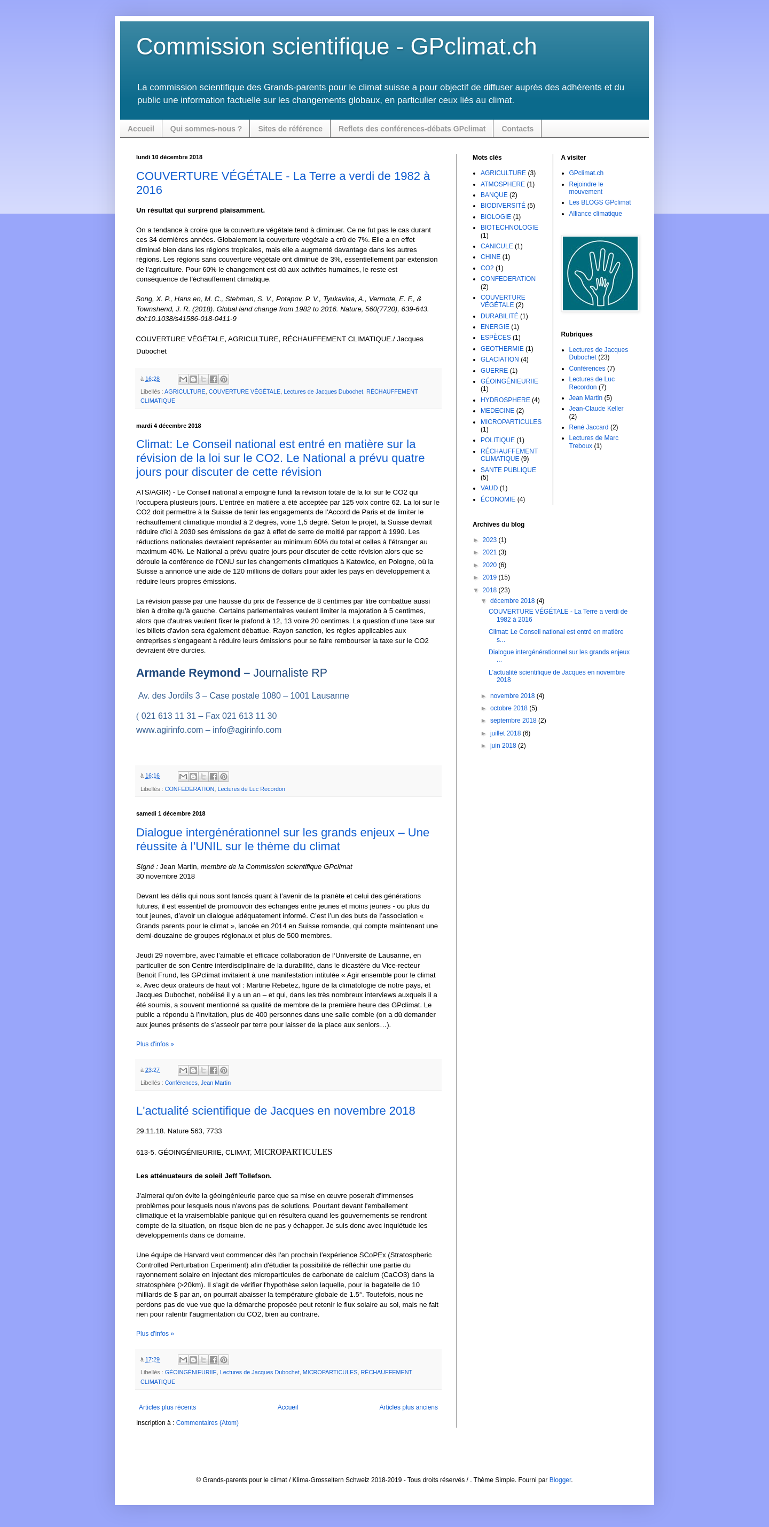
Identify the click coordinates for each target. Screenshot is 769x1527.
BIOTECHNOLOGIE (509, 227)
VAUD (489, 488)
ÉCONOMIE (498, 499)
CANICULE (497, 246)
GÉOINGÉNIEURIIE (191, 1372)
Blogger (560, 1480)
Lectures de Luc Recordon (251, 789)
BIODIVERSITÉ (503, 205)
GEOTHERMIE (502, 349)
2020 (491, 565)
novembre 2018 (513, 696)
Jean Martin (216, 1082)
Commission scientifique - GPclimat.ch (336, 46)
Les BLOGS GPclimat (600, 202)
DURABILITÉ (500, 316)
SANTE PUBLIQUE (508, 470)
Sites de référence (290, 128)
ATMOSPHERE (503, 184)
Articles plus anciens (409, 1407)
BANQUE (494, 195)
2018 (491, 590)
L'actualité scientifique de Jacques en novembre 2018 (275, 1110)
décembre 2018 (513, 601)
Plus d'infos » (155, 1044)
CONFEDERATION (190, 789)
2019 (491, 577)
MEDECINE (497, 410)
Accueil (141, 128)
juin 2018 (504, 745)
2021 (491, 552)
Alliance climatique (595, 213)
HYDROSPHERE (505, 400)
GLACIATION (500, 359)
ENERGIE (495, 327)
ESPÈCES (496, 337)
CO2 (487, 268)
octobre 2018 (509, 708)
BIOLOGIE (496, 217)
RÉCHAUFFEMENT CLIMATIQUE (509, 455)
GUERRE (494, 370)
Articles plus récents (167, 1407)
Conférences (181, 1082)
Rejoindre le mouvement (586, 188)
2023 (491, 540)
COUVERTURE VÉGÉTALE (245, 391)
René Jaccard (589, 427)
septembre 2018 (514, 720)
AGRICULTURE (185, 391)
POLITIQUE (498, 440)
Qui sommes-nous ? (206, 128)
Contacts (517, 128)
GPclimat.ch (586, 173)
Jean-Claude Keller (596, 408)
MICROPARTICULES (330, 1372)
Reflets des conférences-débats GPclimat (412, 128)
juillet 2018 (506, 733)
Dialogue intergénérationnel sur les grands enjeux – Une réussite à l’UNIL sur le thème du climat (282, 839)
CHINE (490, 257)
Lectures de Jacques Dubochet (323, 391)
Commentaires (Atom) (207, 1423)
